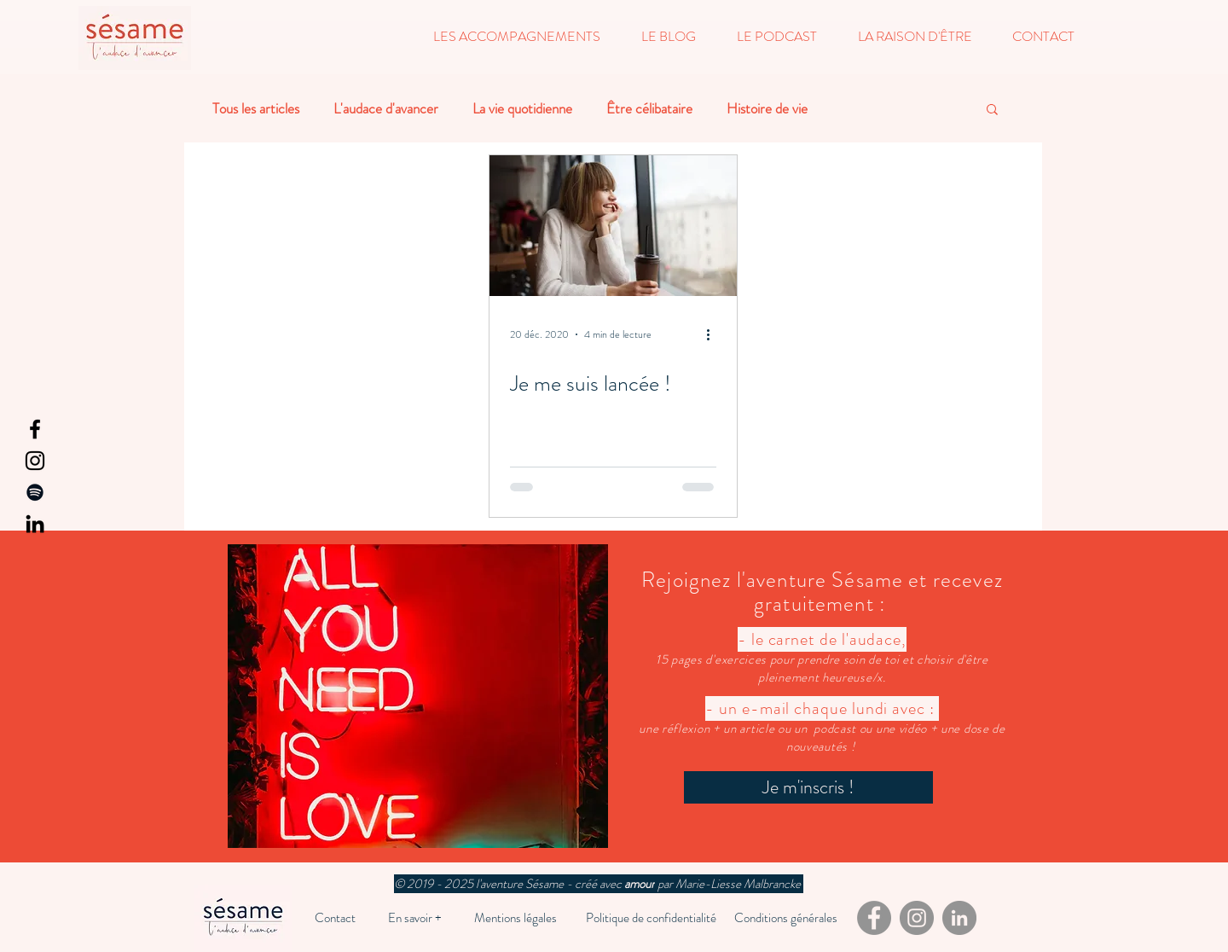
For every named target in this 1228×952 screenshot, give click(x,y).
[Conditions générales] (786, 918)
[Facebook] (35, 429)
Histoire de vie (767, 109)
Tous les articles (255, 109)
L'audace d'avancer (385, 109)
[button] (517, 36)
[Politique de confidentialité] (650, 918)
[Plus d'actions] (714, 334)
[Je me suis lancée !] (613, 225)
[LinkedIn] (35, 524)
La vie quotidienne (522, 109)
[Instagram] (35, 460)
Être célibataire (649, 109)
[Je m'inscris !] (808, 787)
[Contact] (335, 918)
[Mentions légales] (515, 918)
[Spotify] (35, 492)
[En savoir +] (415, 918)
